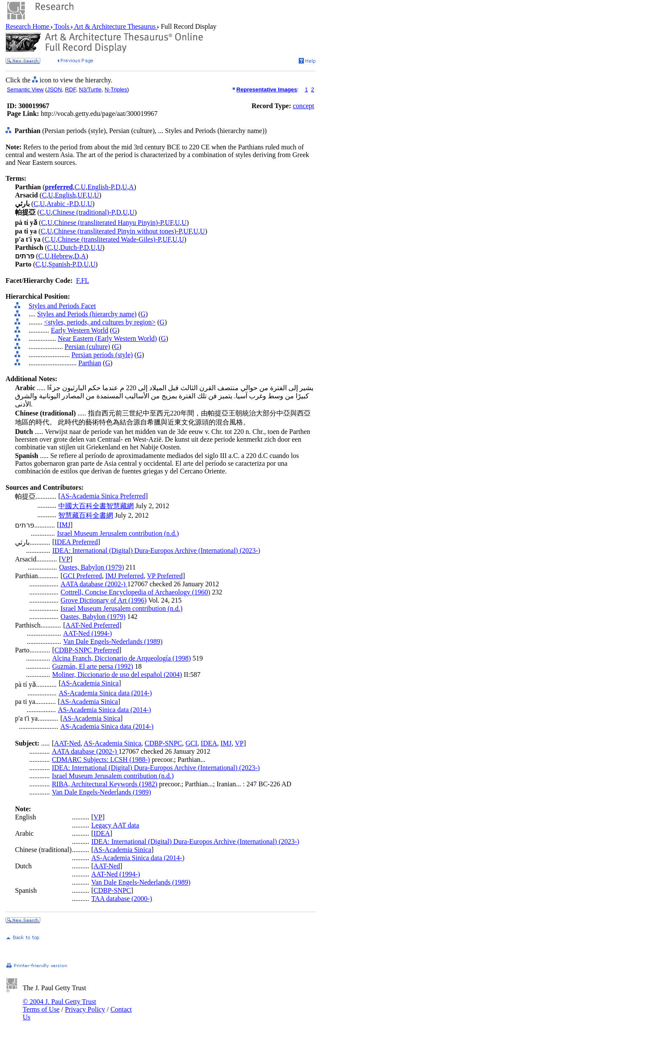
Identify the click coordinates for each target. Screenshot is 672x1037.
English (65, 195)
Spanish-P (61, 264)
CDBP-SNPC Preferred (86, 650)
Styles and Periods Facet (62, 305)
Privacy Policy (85, 1009)
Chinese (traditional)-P (83, 212)
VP (65, 559)
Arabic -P (59, 203)
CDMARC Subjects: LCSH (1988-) (101, 759)
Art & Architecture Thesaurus (115, 26)
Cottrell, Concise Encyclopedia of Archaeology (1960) (135, 592)
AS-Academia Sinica (90, 683)
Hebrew (62, 256)
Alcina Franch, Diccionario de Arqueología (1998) (121, 658)
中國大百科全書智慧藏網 (96, 505)
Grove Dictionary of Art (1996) (103, 600)
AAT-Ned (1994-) (87, 633)
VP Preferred (165, 575)
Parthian (89, 363)
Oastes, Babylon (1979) (91, 567)
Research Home (28, 26)
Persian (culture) (87, 346)
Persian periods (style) (102, 354)
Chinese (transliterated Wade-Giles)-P (109, 239)
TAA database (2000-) (121, 898)
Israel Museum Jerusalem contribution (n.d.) (118, 533)
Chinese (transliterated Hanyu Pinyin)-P (108, 222)
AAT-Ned (67, 743)
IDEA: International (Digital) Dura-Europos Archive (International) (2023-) (156, 550)
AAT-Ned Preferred (92, 625)
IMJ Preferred (124, 575)
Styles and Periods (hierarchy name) (87, 314)
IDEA (209, 743)
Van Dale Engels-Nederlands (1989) (112, 641)
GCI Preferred (82, 575)
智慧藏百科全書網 (85, 515)
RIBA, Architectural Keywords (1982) (104, 784)
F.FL (82, 280)
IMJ (64, 524)
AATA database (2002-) (93, 584)
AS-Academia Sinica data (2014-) (105, 693)
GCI (192, 743)
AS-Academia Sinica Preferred (102, 496)
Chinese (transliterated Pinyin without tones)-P (118, 231)
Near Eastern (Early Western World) (107, 338)
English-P (100, 187)
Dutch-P (71, 247)
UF (82, 195)
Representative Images (267, 89)
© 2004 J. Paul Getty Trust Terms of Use (59, 1005)
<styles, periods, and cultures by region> (100, 322)
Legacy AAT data (115, 825)
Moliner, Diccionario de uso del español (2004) (117, 674)
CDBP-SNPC (163, 743)
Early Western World (79, 330)
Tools (62, 26)
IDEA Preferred (76, 542)
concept (303, 105)
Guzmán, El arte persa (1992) (92, 666)
